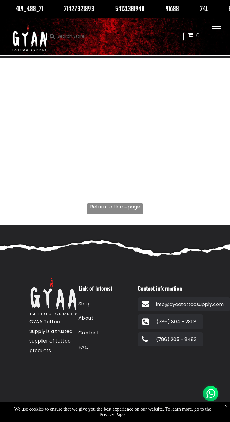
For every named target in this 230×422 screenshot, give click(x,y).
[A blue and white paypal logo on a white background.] (41, 370)
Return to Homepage (115, 206)
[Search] (115, 36)
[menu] (217, 29)
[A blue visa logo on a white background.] (61, 370)
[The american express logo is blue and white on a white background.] (61, 390)
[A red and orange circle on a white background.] (41, 390)
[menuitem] (105, 304)
